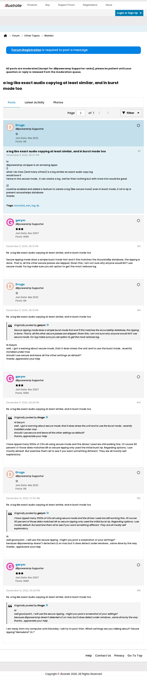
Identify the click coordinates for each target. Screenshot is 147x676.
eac (28, 205)
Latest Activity (34, 102)
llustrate (13, 5)
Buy (47, 4)
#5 (139, 498)
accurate (19, 205)
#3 (139, 310)
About (109, 4)
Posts (12, 102)
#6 (139, 590)
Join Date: (21, 138)
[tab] (11, 103)
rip (37, 205)
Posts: (19, 141)
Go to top (134, 655)
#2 (139, 246)
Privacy (119, 655)
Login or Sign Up (129, 13)
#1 (139, 151)
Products (32, 4)
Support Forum (66, 4)
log (33, 205)
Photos (58, 102)
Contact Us (103, 655)
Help (89, 655)
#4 (139, 402)
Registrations (90, 4)
